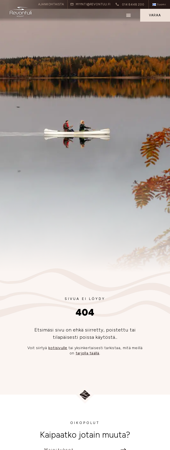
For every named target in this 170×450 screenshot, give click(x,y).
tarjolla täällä (87, 353)
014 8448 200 (133, 4)
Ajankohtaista (51, 4)
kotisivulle (57, 348)
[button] (128, 15)
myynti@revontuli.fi (93, 4)
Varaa (155, 15)
